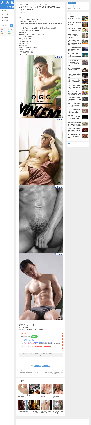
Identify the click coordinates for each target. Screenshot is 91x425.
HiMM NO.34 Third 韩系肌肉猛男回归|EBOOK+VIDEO (23, 391)
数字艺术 (5, 17)
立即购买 (34, 336)
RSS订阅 (3, 33)
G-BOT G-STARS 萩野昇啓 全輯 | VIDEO (58, 407)
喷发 (49, 365)
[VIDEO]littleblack (34, 390)
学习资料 (5, 20)
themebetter (35, 422)
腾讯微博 (10, 29)
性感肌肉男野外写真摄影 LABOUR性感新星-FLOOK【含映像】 (53, 373)
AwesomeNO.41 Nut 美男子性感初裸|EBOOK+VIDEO (58, 391)
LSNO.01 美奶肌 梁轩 (23, 406)
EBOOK (32, 4)
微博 (2, 29)
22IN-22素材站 (7, 4)
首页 (4, 10)
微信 (9, 33)
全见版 (39, 365)
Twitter (10, 31)
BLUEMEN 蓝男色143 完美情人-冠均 (46, 409)
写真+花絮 (44, 365)
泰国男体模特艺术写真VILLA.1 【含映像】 (29, 372)
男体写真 (41, 4)
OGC (35, 365)
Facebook (3, 31)
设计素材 (5, 14)
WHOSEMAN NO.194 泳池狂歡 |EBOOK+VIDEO (46, 391)
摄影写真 (37, 4)
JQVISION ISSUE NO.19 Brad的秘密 (34, 407)
